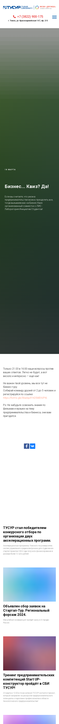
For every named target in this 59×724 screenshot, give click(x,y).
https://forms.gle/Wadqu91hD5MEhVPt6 (25, 397)
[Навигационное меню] (54, 17)
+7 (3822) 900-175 (30, 16)
